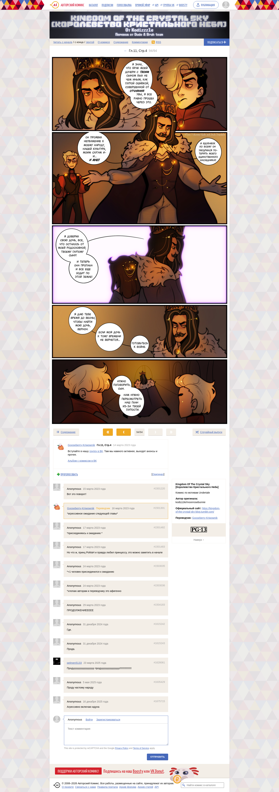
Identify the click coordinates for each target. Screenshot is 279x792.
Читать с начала (62, 42)
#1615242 (159, 624)
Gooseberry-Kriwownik (80, 508)
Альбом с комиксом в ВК (82, 460)
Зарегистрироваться (108, 719)
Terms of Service (141, 748)
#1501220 (159, 488)
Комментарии (140, 42)
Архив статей (145, 787)
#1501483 (159, 546)
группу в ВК (96, 451)
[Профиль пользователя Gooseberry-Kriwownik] (60, 454)
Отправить (157, 756)
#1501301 (159, 508)
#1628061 (159, 662)
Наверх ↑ (199, 539)
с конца (79, 42)
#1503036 (159, 585)
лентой (90, 42)
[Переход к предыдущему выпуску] (72, 240)
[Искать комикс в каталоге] (183, 785)
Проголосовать (69, 474)
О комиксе (104, 42)
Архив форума (127, 787)
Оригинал (158, 474)
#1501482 (159, 527)
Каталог (93, 5)
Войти (89, 719)
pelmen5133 (74, 662)
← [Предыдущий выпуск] (125, 51)
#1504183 (159, 604)
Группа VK (168, 5)
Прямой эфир (142, 5)
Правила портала (107, 787)
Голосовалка (124, 5)
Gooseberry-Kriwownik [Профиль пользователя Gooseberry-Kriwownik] (81, 445)
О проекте (68, 787)
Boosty (183, 5)
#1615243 (159, 643)
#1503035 (159, 566)
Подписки (107, 5)
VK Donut (157, 771)
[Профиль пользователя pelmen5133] (58, 661)
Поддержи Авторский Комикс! (78, 771)
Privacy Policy (121, 748)
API (156, 5)
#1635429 (159, 681)
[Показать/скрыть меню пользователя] (225, 5)
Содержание (121, 42)
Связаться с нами (85, 787)
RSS (158, 42)
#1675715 (159, 701)
